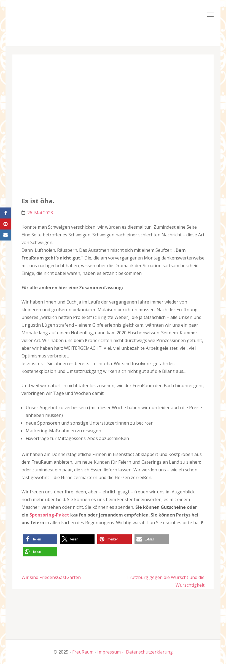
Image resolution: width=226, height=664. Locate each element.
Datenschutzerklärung (149, 652)
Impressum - (110, 652)
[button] (28, 22)
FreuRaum (82, 652)
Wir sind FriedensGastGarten (51, 577)
